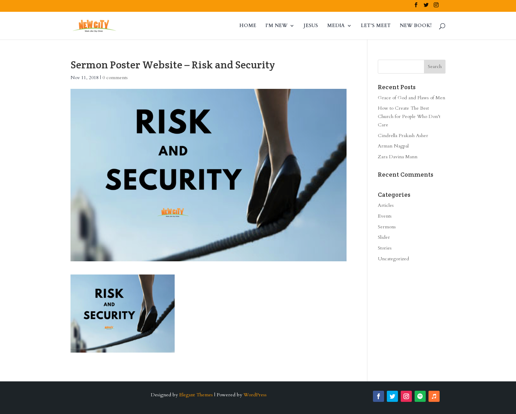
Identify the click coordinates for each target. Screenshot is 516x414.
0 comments (115, 77)
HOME (247, 26)
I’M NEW (276, 26)
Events (385, 216)
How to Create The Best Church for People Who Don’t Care (409, 116)
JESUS (310, 26)
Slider (384, 237)
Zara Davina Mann (397, 156)
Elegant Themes (196, 394)
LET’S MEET (376, 26)
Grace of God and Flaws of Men (411, 97)
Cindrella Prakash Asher (403, 135)
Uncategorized (393, 258)
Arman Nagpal (393, 146)
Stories (385, 248)
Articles (386, 205)
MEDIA (336, 26)
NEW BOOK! (416, 26)
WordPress (255, 394)
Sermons (387, 226)
